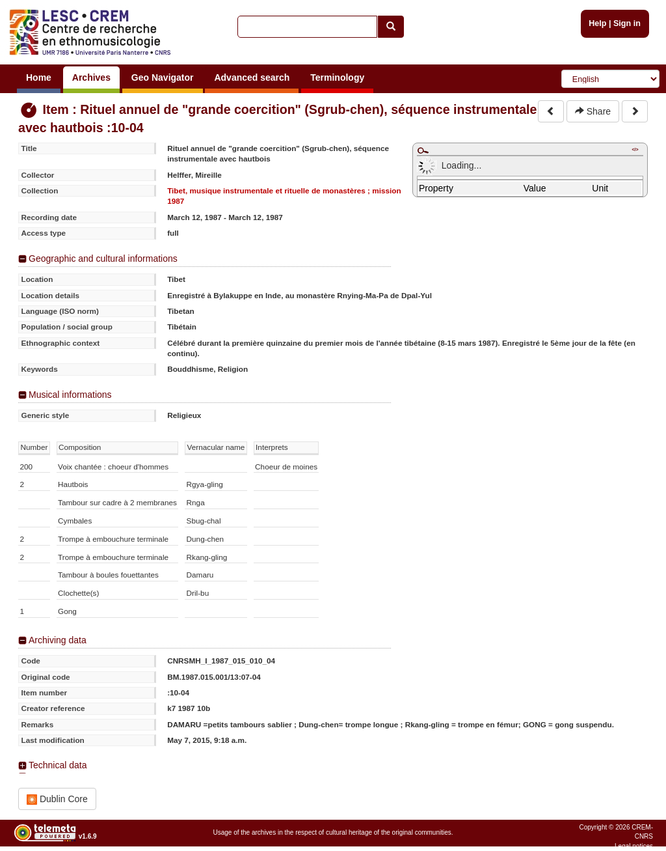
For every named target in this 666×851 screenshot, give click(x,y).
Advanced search (251, 77)
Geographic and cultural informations (103, 258)
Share (593, 111)
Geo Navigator (162, 77)
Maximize (423, 150)
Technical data (58, 765)
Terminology (337, 77)
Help (597, 23)
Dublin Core (57, 799)
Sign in (627, 23)
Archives (91, 77)
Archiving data (58, 640)
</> (635, 149)
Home (38, 77)
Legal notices (634, 846)
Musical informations (70, 394)
